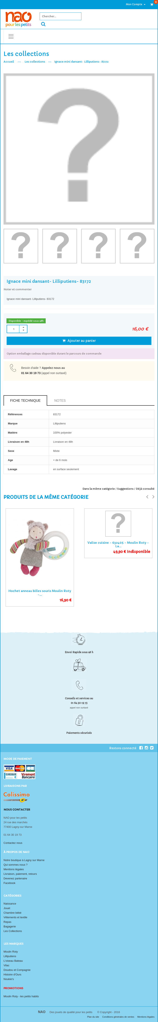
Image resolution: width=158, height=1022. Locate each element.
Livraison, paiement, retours (20, 873)
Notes (60, 400)
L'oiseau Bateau (13, 960)
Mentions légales (14, 869)
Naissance (10, 903)
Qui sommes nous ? (16, 864)
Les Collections (13, 931)
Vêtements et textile (15, 917)
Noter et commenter (18, 289)
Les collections (34, 61)
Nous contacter (17, 809)
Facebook (9, 883)
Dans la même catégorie (98, 489)
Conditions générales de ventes (118, 1017)
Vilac (6, 965)
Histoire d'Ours (12, 974)
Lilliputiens (10, 956)
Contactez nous (13, 842)
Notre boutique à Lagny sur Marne (24, 860)
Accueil (9, 61)
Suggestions (125, 489)
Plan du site (93, 1017)
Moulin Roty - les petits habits (21, 996)
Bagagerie (10, 926)
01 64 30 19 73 (30, 373)
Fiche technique (25, 400)
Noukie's (9, 979)
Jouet (7, 908)
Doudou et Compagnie (17, 969)
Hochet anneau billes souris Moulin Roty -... (39, 592)
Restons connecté (126, 748)
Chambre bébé (12, 912)
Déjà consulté (145, 489)
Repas (7, 921)
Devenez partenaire (15, 878)
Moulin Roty (11, 951)
